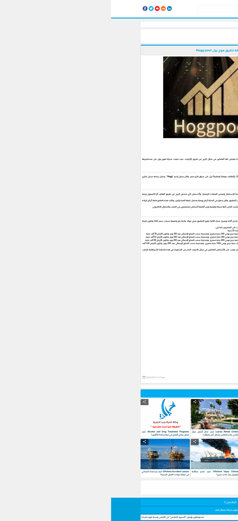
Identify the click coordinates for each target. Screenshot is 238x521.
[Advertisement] (122, 36)
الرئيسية (172, 24)
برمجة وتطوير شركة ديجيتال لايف (119, 510)
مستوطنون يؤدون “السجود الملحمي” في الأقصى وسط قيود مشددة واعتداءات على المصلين (44, 517)
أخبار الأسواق (159, 24)
